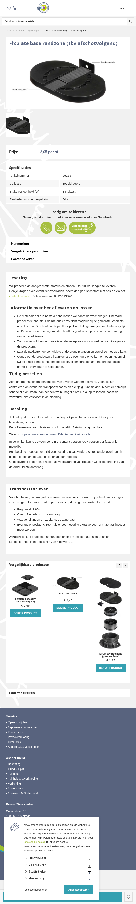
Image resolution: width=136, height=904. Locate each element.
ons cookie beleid (34, 841)
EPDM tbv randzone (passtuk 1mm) (110, 655)
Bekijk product (25, 613)
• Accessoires (14, 788)
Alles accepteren (78, 889)
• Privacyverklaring (17, 737)
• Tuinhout (12, 773)
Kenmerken (20, 243)
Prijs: (13, 152)
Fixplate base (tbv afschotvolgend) (25, 600)
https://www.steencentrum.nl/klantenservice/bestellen (56, 434)
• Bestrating (13, 764)
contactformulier (20, 296)
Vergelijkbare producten (29, 251)
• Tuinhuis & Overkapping (22, 778)
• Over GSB (13, 742)
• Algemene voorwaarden (22, 727)
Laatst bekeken (23, 259)
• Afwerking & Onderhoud (22, 793)
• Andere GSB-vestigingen (22, 746)
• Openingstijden (16, 722)
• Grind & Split (15, 769)
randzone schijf (68, 593)
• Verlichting (13, 783)
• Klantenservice (16, 732)
